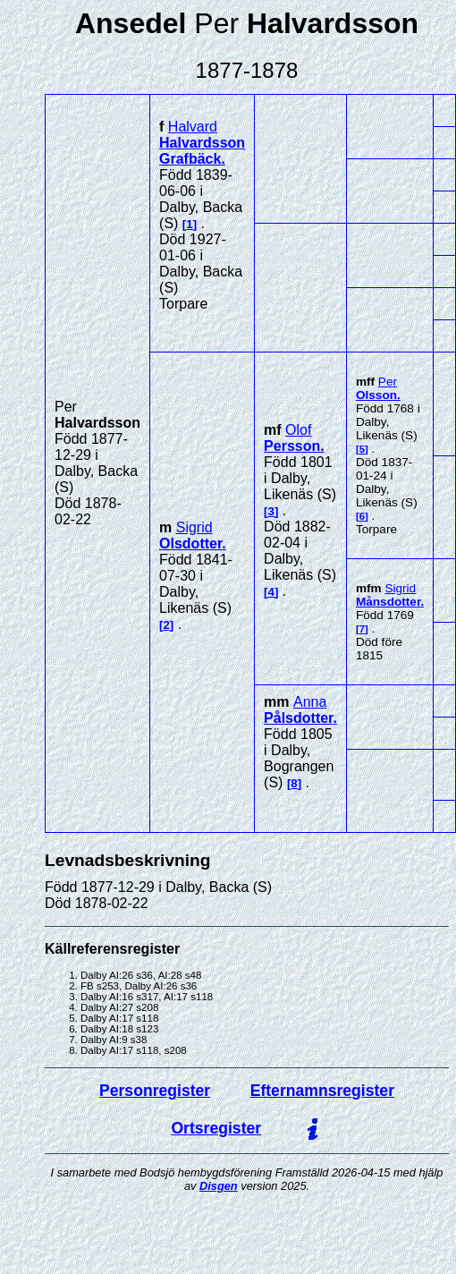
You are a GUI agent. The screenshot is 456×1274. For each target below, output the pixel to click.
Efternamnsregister (322, 1091)
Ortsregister (216, 1128)
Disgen (218, 1186)
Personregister (154, 1091)
